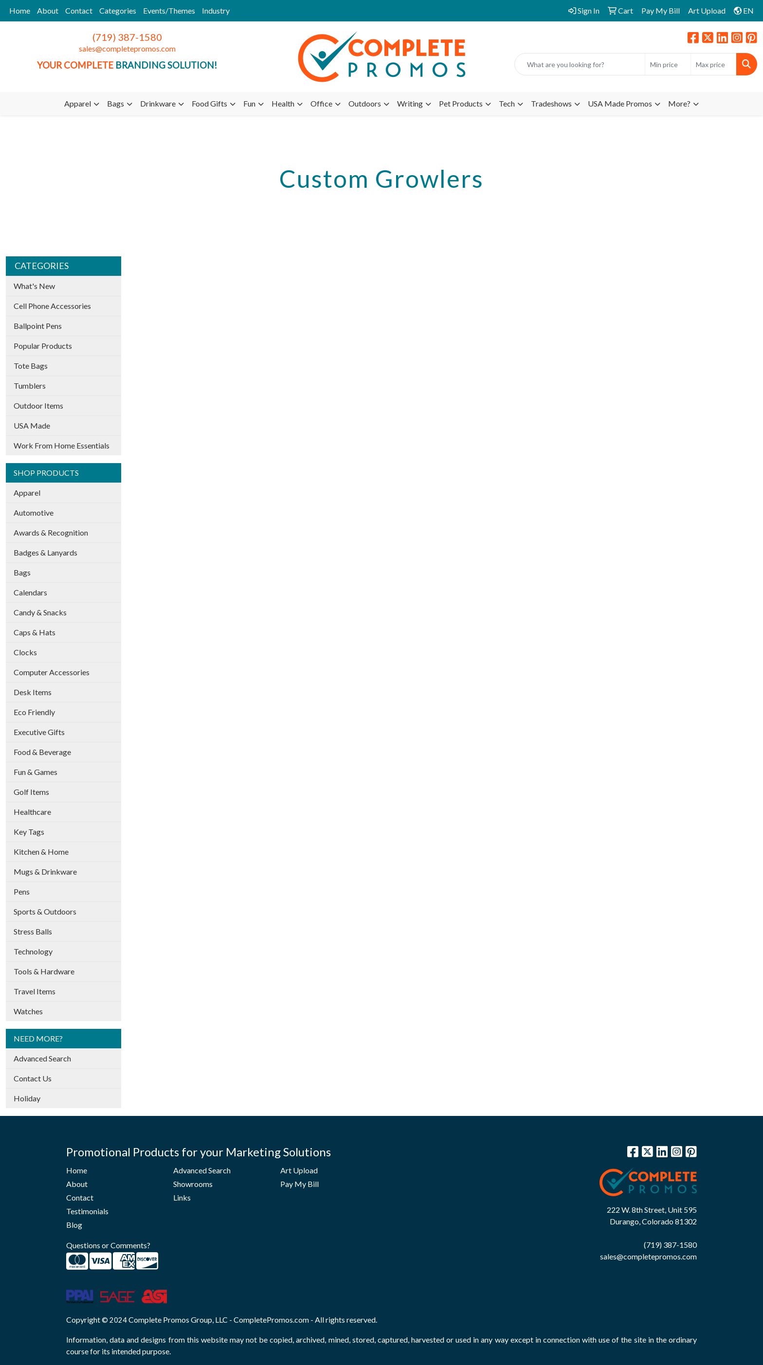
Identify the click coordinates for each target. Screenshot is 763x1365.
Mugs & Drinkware (45, 871)
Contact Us (33, 1078)
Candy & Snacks (40, 612)
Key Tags (29, 831)
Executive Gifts (39, 731)
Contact (78, 10)
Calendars (30, 592)
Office (321, 103)
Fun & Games (35, 771)
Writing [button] (410, 103)
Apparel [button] (77, 103)
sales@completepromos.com (127, 48)
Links (182, 1197)
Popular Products (43, 345)
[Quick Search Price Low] (668, 64)
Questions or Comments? (108, 1245)
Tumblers (30, 385)
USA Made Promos (620, 103)
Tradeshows (551, 103)
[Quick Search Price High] (713, 64)
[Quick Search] (579, 64)
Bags (22, 572)
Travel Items (34, 991)
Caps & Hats (34, 632)
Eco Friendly (34, 712)
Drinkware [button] (158, 103)
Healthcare (32, 811)
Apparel (27, 492)
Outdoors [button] (364, 103)
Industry (216, 10)
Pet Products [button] (461, 103)
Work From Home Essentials (61, 445)
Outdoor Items (38, 405)
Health (283, 103)
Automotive (34, 512)
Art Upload (299, 1170)
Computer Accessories (52, 672)
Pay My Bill (299, 1183)
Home (19, 10)
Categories (117, 10)
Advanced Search (42, 1058)
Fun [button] (249, 103)
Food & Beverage (42, 751)
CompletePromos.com (271, 1319)
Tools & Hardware (44, 971)
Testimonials (87, 1211)
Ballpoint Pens (38, 325)
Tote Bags (31, 365)
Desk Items (33, 692)
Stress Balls (33, 931)
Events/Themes (169, 10)
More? (679, 103)
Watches (28, 1011)
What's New (34, 285)
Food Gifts (209, 103)
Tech (507, 103)
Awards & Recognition (51, 532)
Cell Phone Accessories (52, 305)
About (47, 10)
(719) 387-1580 (127, 37)
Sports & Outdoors (45, 911)
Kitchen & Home (41, 851)
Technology (33, 951)
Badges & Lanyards (45, 552)
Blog (74, 1224)
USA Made (32, 425)
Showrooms (193, 1183)
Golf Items (31, 791)
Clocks (25, 652)
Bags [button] (115, 103)
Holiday (27, 1098)
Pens (22, 891)
